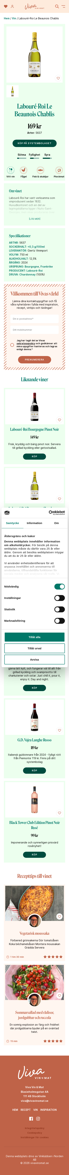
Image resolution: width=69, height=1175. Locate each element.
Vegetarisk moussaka (34, 933)
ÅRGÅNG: (15, 262)
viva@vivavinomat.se (34, 1100)
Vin (14, 18)
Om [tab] (56, 523)
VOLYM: (14, 254)
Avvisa (34, 659)
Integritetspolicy (34, 1128)
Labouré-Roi (34, 270)
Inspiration (48, 1109)
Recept (26, 1109)
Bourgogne (32, 266)
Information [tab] (34, 523)
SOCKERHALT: (18, 246)
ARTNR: (14, 242)
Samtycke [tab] (12, 523)
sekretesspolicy (26, 343)
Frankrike (46, 266)
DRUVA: (14, 274)
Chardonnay (27, 274)
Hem (7, 18)
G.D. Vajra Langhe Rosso (34, 740)
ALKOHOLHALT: (19, 258)
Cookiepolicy (34, 1132)
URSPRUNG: (16, 266)
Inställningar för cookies (35, 1137)
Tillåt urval (34, 648)
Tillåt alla (34, 637)
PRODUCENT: (17, 270)
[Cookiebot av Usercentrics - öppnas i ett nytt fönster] (49, 512)
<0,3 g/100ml (36, 246)
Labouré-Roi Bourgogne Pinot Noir (34, 429)
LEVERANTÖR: (18, 250)
